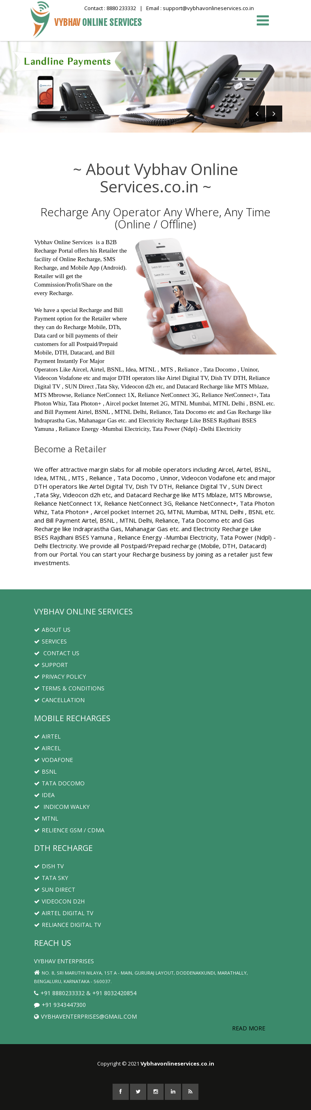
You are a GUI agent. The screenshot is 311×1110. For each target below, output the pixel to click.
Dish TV (49, 866)
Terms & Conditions (69, 688)
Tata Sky (51, 878)
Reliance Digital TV (67, 925)
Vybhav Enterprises (64, 961)
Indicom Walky (61, 806)
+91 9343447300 (60, 1005)
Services (50, 641)
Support (51, 665)
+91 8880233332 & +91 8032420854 (85, 993)
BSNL (45, 771)
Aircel (47, 748)
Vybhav (98, 22)
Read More (248, 1028)
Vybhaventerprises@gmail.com (85, 1016)
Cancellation (59, 700)
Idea (44, 795)
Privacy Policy (60, 676)
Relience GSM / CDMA (69, 830)
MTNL (46, 818)
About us (52, 629)
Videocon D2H (59, 901)
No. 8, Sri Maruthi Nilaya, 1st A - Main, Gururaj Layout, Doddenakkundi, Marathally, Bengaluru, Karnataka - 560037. (141, 976)
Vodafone (53, 760)
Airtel (47, 736)
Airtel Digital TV (63, 913)
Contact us (56, 653)
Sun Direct (54, 889)
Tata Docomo (59, 783)
